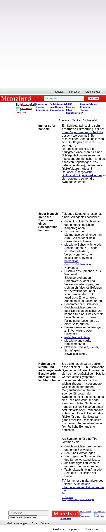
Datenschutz (92, 91)
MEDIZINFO (17, 98)
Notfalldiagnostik (58, 104)
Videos (45, 523)
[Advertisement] (44, 44)
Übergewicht (83, 172)
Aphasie (40, 107)
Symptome (85, 107)
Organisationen (57, 110)
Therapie (84, 110)
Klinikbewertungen (16, 523)
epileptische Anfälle (77, 337)
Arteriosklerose (92, 175)
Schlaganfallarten (88, 104)
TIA (81, 113)
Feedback (58, 91)
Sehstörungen (73, 247)
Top (63, 493)
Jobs (34, 523)
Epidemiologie (43, 110)
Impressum (74, 91)
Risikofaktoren (73, 113)
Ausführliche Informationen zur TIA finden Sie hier (83, 487)
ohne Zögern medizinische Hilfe (82, 132)
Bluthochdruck (71, 175)
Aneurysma (41, 104)
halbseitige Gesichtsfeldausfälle (77, 263)
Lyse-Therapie (56, 107)
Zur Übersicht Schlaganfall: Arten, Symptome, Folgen (78, 499)
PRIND (69, 104)
